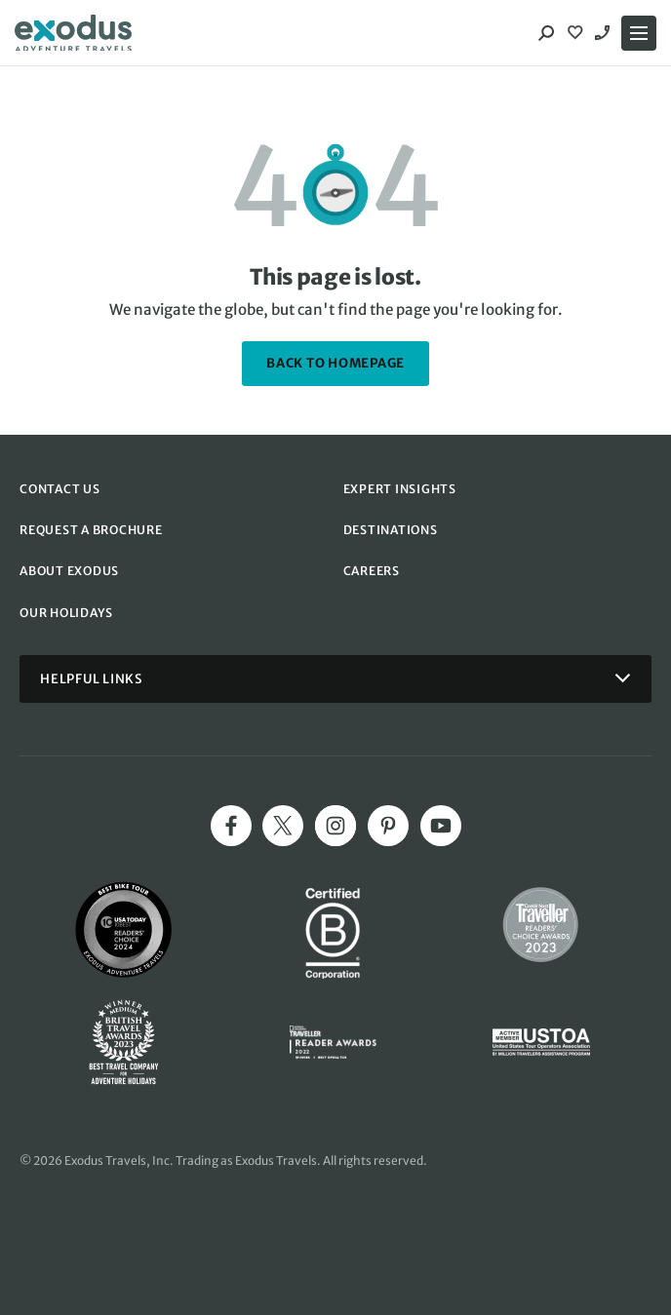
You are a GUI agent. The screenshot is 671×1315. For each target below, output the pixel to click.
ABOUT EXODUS (69, 570)
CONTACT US (60, 489)
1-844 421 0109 (604, 33)
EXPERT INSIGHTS (399, 489)
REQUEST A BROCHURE (91, 529)
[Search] (546, 33)
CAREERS (371, 570)
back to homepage (335, 363)
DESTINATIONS (390, 529)
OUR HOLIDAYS (66, 612)
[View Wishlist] (577, 33)
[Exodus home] (73, 33)
